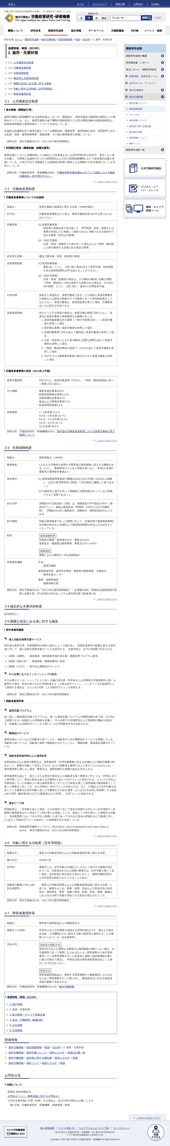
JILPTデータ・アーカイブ (143, 83)
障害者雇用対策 (22, 93)
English (155, 4)
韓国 (77, 39)
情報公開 (120, 4)
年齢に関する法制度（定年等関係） (33, 88)
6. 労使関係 (16, 1030)
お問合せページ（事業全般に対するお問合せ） (34, 1096)
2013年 (86, 39)
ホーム (80, 4)
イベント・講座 (153, 30)
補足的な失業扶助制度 (26, 78)
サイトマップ (100, 4)
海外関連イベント (138, 138)
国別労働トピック (36, 1052)
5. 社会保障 (16, 1025)
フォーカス (134, 114)
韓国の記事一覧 (76, 1052)
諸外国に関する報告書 (39, 1057)
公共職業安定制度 (23, 62)
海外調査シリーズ (138, 120)
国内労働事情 (136, 90)
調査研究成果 (55, 30)
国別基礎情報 (65, 39)
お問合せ (138, 4)
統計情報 (76, 30)
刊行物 (134, 30)
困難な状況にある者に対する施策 (32, 83)
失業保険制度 (21, 73)
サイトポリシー (121, 1128)
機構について (15, 30)
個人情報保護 (47, 1128)
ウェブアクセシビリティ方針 (94, 1128)
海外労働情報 (48, 39)
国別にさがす (57, 1052)
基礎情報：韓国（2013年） (22, 997)
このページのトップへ (148, 1117)
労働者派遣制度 (22, 67)
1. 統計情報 (16, 1004)
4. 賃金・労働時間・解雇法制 (26, 1019)
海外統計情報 (135, 132)
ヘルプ (158, 17)
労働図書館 (117, 30)
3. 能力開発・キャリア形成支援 (27, 1014)
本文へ (12, 4)
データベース (96, 30)
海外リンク (32, 1063)
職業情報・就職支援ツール (143, 76)
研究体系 (35, 30)
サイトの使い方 (66, 1128)
